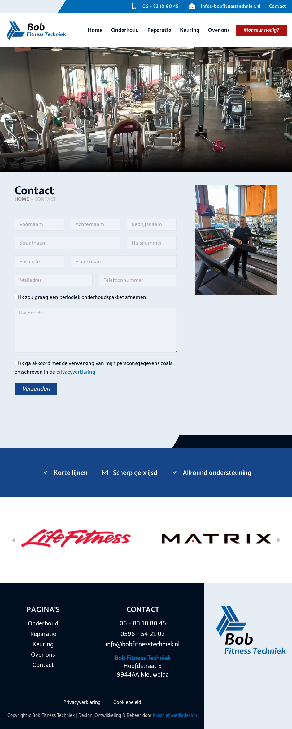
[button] (13, 540)
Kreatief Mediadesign (175, 715)
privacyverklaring (75, 372)
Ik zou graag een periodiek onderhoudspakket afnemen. (83, 297)
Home (22, 199)
